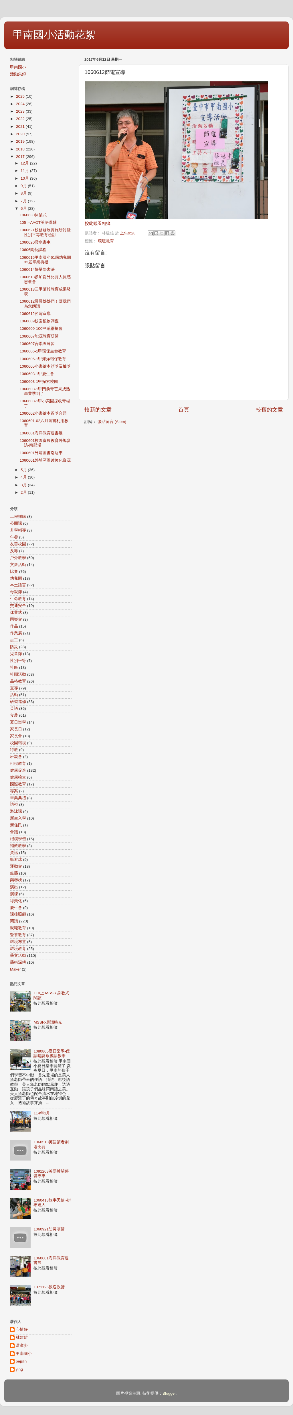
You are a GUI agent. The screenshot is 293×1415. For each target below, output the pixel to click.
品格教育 (18, 681)
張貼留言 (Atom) (112, 422)
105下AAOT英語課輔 (38, 222)
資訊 (14, 852)
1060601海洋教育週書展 (41, 433)
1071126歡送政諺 (49, 1287)
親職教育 (18, 928)
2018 (21, 149)
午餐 (14, 537)
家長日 (16, 729)
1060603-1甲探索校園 (39, 381)
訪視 (14, 804)
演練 (14, 894)
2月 (24, 492)
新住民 (16, 825)
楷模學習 (18, 839)
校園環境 (18, 743)
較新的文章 (98, 410)
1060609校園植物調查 (39, 321)
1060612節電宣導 (35, 313)
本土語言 (18, 585)
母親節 (16, 592)
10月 (25, 178)
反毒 (14, 551)
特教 (14, 750)
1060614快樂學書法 (37, 269)
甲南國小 (18, 67)
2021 (21, 126)
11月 (25, 170)
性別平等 (18, 660)
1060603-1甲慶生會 (37, 374)
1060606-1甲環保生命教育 (43, 351)
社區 (14, 667)
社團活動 (18, 674)
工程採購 (18, 516)
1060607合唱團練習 (37, 344)
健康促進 (18, 770)
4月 (24, 477)
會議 (14, 832)
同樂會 (16, 619)
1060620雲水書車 (35, 242)
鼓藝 (14, 873)
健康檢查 (18, 777)
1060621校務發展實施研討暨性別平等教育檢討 (45, 232)
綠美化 (16, 901)
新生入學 (18, 818)
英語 (14, 708)
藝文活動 (18, 955)
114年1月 (41, 1113)
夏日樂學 (18, 722)
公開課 (16, 523)
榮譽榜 (16, 880)
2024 (21, 104)
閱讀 (14, 921)
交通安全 (18, 605)
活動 (14, 695)
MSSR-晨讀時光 (47, 1022)
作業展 (16, 633)
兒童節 (16, 654)
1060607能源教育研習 (39, 336)
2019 (21, 141)
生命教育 (18, 599)
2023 (21, 111)
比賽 (14, 571)
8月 (24, 193)
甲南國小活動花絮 (54, 34)
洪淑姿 (22, 1345)
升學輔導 (18, 530)
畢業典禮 (18, 798)
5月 (24, 470)
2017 (21, 156)
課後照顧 (18, 914)
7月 (24, 201)
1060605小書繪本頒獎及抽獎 (45, 366)
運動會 (16, 866)
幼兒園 (16, 578)
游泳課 (16, 811)
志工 (14, 640)
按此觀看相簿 (97, 223)
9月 (24, 186)
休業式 (16, 612)
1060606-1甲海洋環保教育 (43, 359)
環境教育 (106, 241)
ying (19, 1369)
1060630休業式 (33, 215)
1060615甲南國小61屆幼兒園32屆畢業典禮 (45, 259)
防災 (14, 647)
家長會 (16, 736)
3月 (24, 485)
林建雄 (22, 1337)
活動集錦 (18, 74)
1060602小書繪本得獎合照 (43, 413)
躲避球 (16, 859)
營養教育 (18, 935)
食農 (14, 715)
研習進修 (18, 701)
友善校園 (18, 544)
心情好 (22, 1329)
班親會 (16, 756)
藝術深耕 (18, 962)
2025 (21, 96)
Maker (15, 969)
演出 (14, 887)
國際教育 (18, 784)
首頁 (183, 410)
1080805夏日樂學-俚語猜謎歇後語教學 (51, 1053)
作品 (14, 626)
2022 (21, 119)
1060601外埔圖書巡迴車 (41, 453)
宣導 (14, 688)
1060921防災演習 (49, 1229)
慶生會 (16, 908)
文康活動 (18, 565)
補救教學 (18, 846)
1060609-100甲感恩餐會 (41, 328)
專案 (14, 791)
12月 (25, 163)
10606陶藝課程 (33, 250)
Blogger (169, 1393)
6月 (24, 208)
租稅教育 (18, 763)
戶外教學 (18, 558)
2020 (21, 134)
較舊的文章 (269, 410)
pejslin (21, 1361)
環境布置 (18, 942)
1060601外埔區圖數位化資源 (45, 460)
